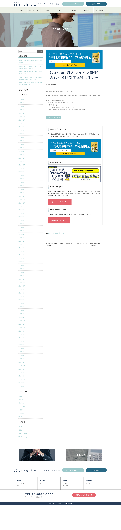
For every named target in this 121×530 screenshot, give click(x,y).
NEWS (74, 10)
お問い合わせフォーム (84, 508)
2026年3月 (21, 108)
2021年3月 (21, 319)
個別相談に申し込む (58, 214)
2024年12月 (22, 162)
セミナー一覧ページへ (59, 195)
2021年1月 (21, 326)
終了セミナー (63, 227)
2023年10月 (22, 212)
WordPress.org (23, 450)
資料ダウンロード (73, 3)
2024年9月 (21, 172)
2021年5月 (21, 312)
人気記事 (21, 426)
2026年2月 (21, 111)
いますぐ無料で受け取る (81, 61)
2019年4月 (21, 384)
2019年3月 (21, 387)
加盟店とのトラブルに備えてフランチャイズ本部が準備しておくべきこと (30, 67)
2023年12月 (22, 205)
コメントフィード (23, 447)
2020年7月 (21, 348)
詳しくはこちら (54, 115)
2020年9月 (21, 341)
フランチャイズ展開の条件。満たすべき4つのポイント (30, 73)
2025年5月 (21, 144)
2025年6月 (21, 140)
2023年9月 (21, 215)
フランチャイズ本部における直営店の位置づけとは (30, 62)
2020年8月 (21, 344)
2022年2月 (21, 280)
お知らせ (56, 227)
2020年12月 (22, 330)
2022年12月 (22, 248)
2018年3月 (21, 398)
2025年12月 (22, 119)
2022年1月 (21, 283)
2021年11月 (22, 291)
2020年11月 (22, 334)
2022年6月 (21, 266)
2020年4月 (21, 359)
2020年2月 (21, 366)
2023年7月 (21, 223)
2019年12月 (22, 373)
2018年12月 (22, 391)
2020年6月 (21, 352)
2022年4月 (21, 273)
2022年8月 (21, 258)
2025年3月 (21, 151)
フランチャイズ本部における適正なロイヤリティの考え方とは (30, 85)
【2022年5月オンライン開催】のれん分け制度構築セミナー (60, 238)
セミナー (60, 10)
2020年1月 (21, 369)
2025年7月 (21, 137)
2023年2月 (21, 240)
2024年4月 (21, 190)
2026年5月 (21, 101)
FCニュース (21, 419)
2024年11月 (22, 165)
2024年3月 (21, 194)
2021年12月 (22, 287)
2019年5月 (21, 380)
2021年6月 (21, 309)
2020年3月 (21, 362)
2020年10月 (22, 337)
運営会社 (87, 10)
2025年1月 (21, 158)
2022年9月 (21, 255)
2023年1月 (21, 244)
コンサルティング (34, 10)
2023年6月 (21, 226)
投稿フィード (22, 443)
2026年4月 (21, 104)
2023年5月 (21, 230)
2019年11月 (22, 377)
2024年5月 (21, 187)
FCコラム (21, 415)
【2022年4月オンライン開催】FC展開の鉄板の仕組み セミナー (89, 238)
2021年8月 (21, 301)
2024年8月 (21, 176)
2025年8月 (21, 133)
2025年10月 (22, 126)
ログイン (21, 439)
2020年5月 (21, 355)
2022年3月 (21, 276)
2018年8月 (21, 395)
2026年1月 (21, 115)
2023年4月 (21, 233)
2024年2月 (21, 197)
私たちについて (90, 496)
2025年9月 (21, 129)
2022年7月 (21, 262)
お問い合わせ (100, 10)
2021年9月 (21, 298)
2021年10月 (22, 294)
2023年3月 (21, 237)
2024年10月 (22, 169)
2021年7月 (21, 305)
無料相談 (96, 3)
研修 (47, 10)
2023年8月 (21, 219)
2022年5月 (21, 269)
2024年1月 (21, 201)
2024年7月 (21, 180)
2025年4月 (21, 147)
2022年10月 (22, 251)
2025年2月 (21, 154)
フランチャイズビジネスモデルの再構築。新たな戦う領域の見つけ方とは (29, 79)
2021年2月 (21, 323)
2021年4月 (21, 316)
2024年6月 (21, 183)
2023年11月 (22, 208)
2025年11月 (22, 122)
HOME (21, 10)
